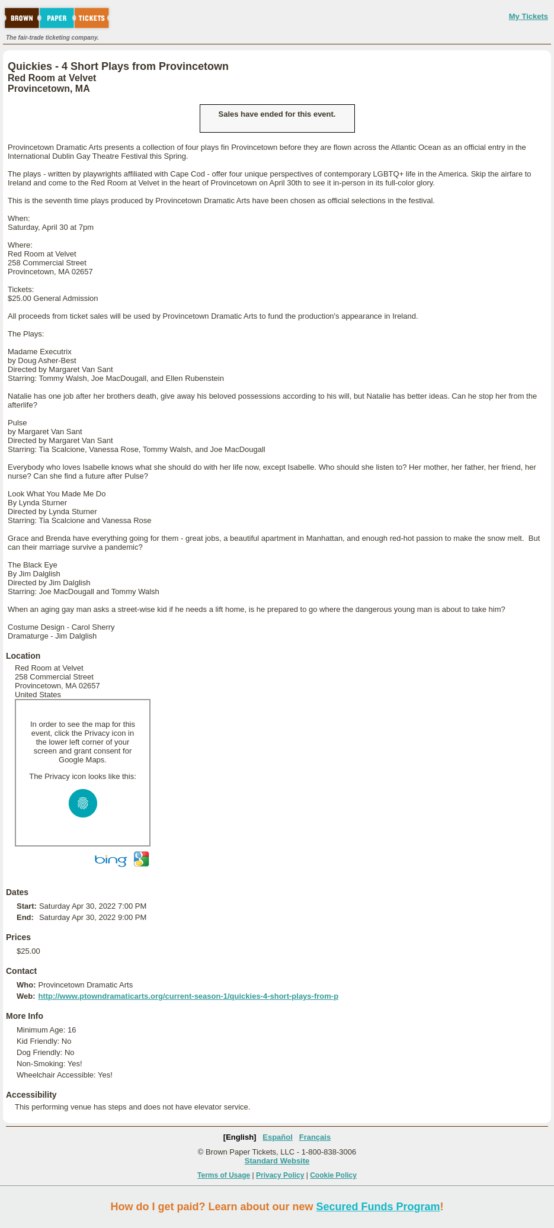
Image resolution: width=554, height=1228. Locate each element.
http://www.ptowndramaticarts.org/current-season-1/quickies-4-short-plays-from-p (188, 996)
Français (315, 1137)
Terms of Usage (223, 1175)
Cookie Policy (333, 1175)
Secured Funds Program (378, 1207)
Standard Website (277, 1160)
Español (277, 1137)
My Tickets (528, 16)
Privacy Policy (280, 1175)
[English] (240, 1137)
